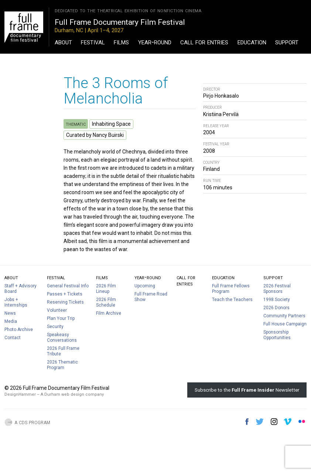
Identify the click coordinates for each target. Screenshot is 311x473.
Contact (12, 337)
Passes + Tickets (64, 294)
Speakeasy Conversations (62, 337)
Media (10, 321)
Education (251, 41)
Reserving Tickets (65, 302)
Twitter (260, 421)
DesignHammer (20, 394)
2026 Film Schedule (106, 302)
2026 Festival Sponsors (277, 288)
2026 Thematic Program (62, 364)
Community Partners (284, 315)
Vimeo (287, 421)
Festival (93, 41)
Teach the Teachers (232, 299)
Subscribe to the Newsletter (247, 390)
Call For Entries (204, 41)
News (10, 313)
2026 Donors (276, 307)
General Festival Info (68, 285)
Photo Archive (18, 329)
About (63, 41)
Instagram (274, 421)
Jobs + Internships (15, 302)
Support (286, 41)
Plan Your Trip (61, 318)
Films (121, 41)
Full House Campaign (285, 324)
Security (55, 326)
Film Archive (108, 313)
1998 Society (276, 299)
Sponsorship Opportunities (277, 335)
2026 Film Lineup (106, 288)
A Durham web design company (72, 394)
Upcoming (144, 285)
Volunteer (57, 310)
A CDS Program (32, 422)
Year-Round (154, 41)
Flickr (301, 421)
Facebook (247, 421)
